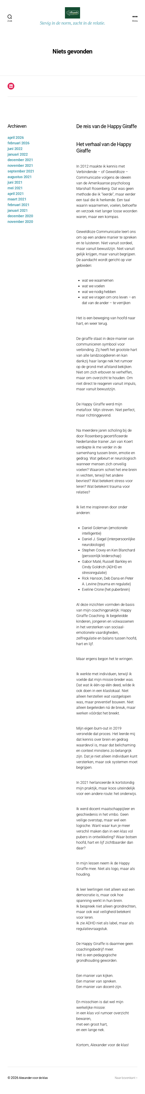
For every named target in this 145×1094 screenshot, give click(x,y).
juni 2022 (15, 154)
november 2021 (20, 171)
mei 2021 (15, 194)
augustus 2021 (20, 182)
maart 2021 (17, 205)
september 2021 (21, 177)
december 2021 (20, 165)
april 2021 (16, 199)
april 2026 (16, 143)
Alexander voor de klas (35, 1083)
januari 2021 (18, 216)
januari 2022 (18, 160)
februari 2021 (18, 210)
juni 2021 (15, 188)
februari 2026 (18, 149)
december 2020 (20, 222)
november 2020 (20, 227)
